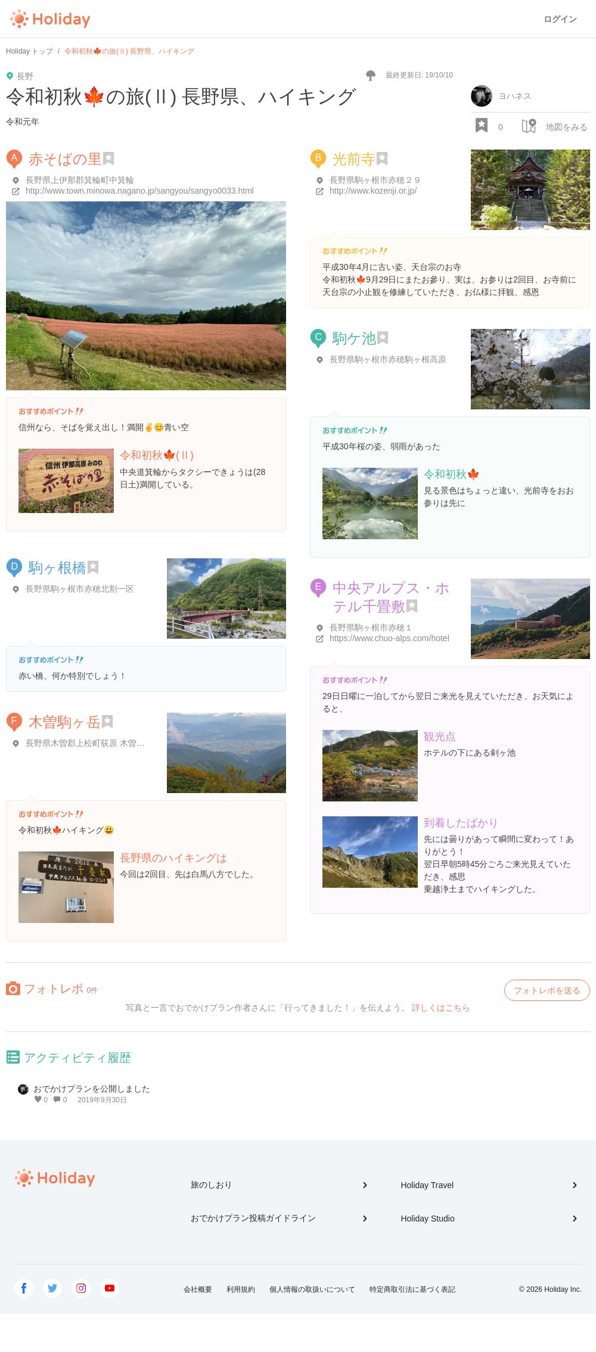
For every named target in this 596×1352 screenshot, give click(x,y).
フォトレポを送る (547, 990)
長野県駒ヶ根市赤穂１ (371, 627)
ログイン (560, 19)
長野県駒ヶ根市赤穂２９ (375, 180)
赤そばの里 (65, 159)
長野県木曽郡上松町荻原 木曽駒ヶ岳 (94, 743)
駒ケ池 (354, 338)
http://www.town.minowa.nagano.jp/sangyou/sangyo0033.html (140, 190)
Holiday (50, 19)
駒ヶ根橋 (57, 568)
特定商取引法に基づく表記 (412, 1289)
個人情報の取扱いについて (312, 1289)
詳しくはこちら (441, 1007)
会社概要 (198, 1289)
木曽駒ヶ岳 (65, 722)
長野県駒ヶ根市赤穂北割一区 (80, 588)
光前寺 (354, 159)
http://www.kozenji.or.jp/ (373, 190)
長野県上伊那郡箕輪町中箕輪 (80, 180)
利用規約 (240, 1289)
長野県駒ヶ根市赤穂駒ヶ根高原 (388, 359)
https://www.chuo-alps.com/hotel (389, 638)
